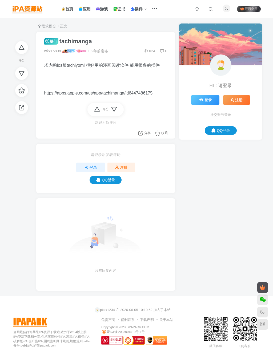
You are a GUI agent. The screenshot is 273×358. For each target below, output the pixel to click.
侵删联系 (128, 320)
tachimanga (68, 41)
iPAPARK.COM (138, 327)
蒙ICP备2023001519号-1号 (123, 331)
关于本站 (166, 320)
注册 (121, 167)
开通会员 (249, 9)
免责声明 (108, 320)
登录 (90, 167)
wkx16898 (52, 51)
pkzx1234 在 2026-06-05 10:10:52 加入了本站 (133, 310)
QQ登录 (105, 180)
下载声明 (147, 320)
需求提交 (47, 26)
